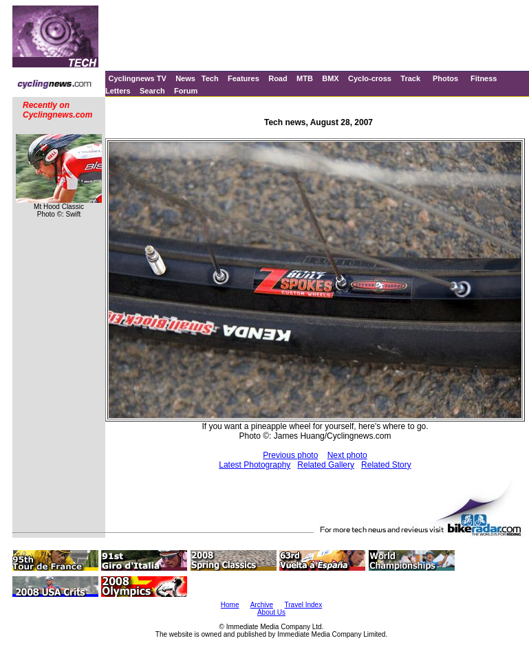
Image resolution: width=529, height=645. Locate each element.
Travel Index (304, 605)
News (185, 78)
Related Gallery (325, 465)
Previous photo (290, 455)
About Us (271, 612)
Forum (185, 91)
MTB (304, 78)
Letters (118, 91)
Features (243, 78)
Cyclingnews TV (137, 78)
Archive (261, 605)
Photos (445, 78)
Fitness (484, 78)
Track (410, 78)
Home (230, 605)
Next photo (347, 455)
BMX (330, 78)
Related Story (386, 465)
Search (152, 91)
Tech (210, 78)
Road (278, 78)
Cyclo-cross (369, 78)
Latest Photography (254, 465)
